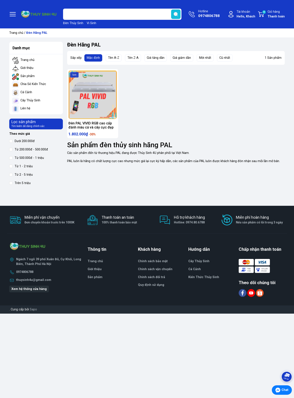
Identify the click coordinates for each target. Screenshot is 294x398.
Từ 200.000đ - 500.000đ (28, 149)
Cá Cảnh (26, 92)
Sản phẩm (27, 76)
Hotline (209, 14)
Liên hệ (25, 108)
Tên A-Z (113, 58)
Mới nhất (205, 58)
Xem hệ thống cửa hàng (29, 289)
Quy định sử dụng (151, 285)
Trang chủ (16, 33)
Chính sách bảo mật (153, 261)
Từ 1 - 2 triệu (21, 166)
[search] (176, 14)
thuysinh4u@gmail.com (33, 280)
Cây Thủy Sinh (30, 100)
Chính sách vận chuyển (155, 269)
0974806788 (24, 272)
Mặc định (93, 58)
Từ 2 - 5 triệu (21, 174)
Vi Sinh (91, 23)
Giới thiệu (26, 68)
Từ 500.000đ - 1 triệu (26, 158)
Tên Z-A (133, 58)
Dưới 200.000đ (22, 141)
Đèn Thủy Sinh (73, 23)
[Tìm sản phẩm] (122, 14)
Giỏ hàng (273, 14)
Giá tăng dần (155, 58)
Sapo (33, 309)
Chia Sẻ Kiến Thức (33, 84)
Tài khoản (246, 14)
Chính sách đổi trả (151, 277)
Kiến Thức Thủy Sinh (203, 277)
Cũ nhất (224, 58)
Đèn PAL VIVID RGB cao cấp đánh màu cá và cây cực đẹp (91, 125)
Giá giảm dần (182, 58)
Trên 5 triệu (20, 183)
